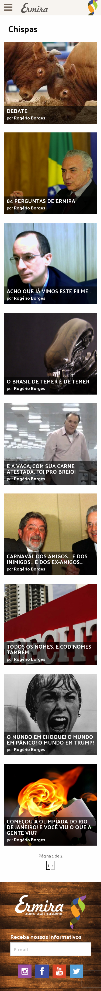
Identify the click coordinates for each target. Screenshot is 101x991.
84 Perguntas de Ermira (41, 201)
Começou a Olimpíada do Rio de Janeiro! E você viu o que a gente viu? (49, 826)
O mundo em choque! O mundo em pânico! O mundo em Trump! (50, 739)
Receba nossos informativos (50, 945)
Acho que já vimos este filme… (49, 291)
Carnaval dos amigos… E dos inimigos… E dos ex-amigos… (47, 559)
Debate (17, 111)
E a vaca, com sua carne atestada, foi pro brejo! (41, 468)
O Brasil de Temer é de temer (48, 381)
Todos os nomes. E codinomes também (49, 649)
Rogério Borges (29, 118)
